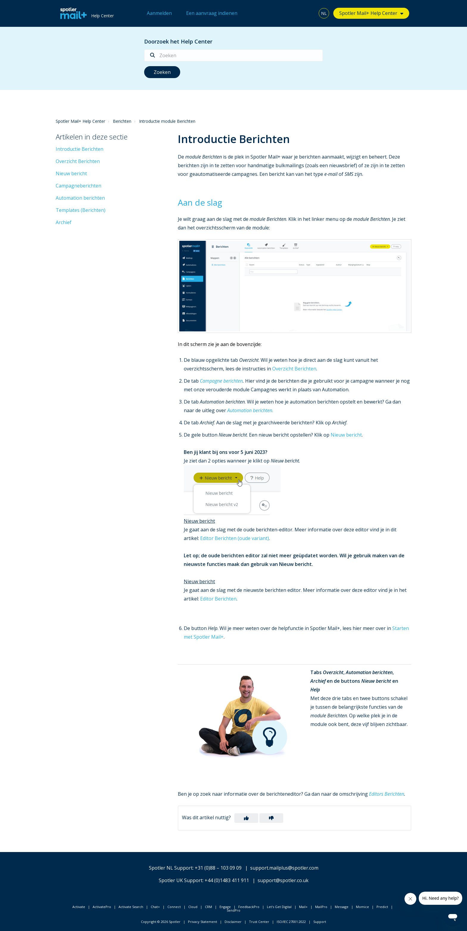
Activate (78, 906)
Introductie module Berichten (167, 121)
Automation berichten (80, 198)
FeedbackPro (248, 906)
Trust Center (259, 921)
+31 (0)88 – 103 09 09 (218, 868)
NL (324, 13)
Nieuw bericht (71, 173)
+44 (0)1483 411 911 (227, 880)
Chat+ (155, 906)
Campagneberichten (78, 185)
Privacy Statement (202, 921)
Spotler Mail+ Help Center (368, 13)
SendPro (233, 910)
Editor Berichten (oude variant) (234, 538)
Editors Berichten (386, 794)
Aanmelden (159, 13)
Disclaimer (233, 921)
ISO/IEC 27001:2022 (291, 921)
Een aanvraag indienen (211, 13)
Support (319, 921)
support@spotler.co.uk (283, 880)
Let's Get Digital (279, 906)
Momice (362, 906)
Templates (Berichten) (80, 210)
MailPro (321, 906)
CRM (208, 906)
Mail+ (303, 906)
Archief (63, 222)
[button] (246, 818)
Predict (382, 906)
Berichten (122, 121)
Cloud (192, 906)
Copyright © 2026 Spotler (160, 921)
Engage (225, 906)
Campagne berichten (221, 381)
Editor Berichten (218, 598)
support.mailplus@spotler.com (284, 868)
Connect (174, 906)
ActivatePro (102, 906)
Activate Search (131, 906)
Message (341, 906)
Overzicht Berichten (78, 161)
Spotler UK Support (181, 880)
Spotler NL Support (171, 868)
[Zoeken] (233, 55)
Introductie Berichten (79, 149)
